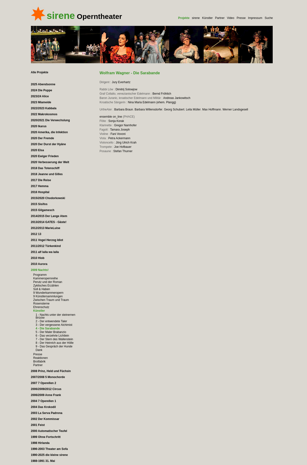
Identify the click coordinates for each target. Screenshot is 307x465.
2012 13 (36, 234)
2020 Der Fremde (42, 138)
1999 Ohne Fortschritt (46, 437)
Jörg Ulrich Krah (126, 142)
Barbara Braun (123, 109)
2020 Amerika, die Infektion (49, 132)
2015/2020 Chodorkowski (48, 198)
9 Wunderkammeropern (48, 292)
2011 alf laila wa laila (45, 252)
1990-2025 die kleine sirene (49, 455)
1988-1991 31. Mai (43, 461)
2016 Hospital (40, 192)
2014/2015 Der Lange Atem (49, 216)
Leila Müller (193, 109)
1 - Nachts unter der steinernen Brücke (55, 316)
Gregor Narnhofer (125, 125)
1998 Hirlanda (40, 443)
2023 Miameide (41, 102)
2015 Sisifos (39, 204)
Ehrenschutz (41, 307)
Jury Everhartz (121, 82)
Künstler (207, 18)
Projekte (183, 18)
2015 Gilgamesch (42, 210)
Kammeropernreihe (45, 278)
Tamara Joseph (120, 129)
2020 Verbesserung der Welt (50, 162)
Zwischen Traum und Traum (51, 300)
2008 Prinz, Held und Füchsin (51, 371)
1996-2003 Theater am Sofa (49, 449)
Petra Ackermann (119, 138)
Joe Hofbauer (122, 147)
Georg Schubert (174, 109)
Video (230, 18)
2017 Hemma (39, 186)
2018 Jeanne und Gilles (47, 174)
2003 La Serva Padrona (46, 413)
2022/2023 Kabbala (44, 108)
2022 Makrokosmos (44, 114)
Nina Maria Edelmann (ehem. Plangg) (152, 102)
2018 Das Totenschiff (45, 168)
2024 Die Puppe (41, 90)
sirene (196, 18)
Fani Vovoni (118, 134)
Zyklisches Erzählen (46, 285)
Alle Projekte (39, 72)
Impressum (255, 18)
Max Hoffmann (211, 109)
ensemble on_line (111, 116)
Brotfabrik (39, 361)
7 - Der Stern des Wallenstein (54, 339)
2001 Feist (38, 425)
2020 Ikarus (39, 126)
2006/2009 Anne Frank (46, 395)
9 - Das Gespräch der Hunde (54, 346)
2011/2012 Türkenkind (46, 246)
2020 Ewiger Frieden (45, 156)
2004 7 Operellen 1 (43, 401)
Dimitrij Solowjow (126, 89)
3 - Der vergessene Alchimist (54, 325)
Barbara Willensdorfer (148, 109)
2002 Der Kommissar (45, 419)
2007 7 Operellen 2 (43, 383)
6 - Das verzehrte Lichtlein (52, 335)
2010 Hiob (38, 258)
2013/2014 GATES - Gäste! (49, 222)
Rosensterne (41, 303)
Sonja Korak (116, 121)
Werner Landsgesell (235, 109)
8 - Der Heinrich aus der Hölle (55, 342)
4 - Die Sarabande (48, 328)
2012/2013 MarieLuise (45, 228)
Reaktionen (40, 358)
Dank (39, 350)
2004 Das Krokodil (43, 407)
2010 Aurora (39, 264)
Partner (219, 18)
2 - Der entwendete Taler (51, 321)
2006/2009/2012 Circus (46, 389)
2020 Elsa (37, 150)
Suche (269, 18)
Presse (241, 18)
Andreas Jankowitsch (176, 98)
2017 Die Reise (41, 180)
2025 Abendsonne (43, 84)
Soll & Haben (41, 289)
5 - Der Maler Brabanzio (51, 332)
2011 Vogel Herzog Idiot (47, 240)
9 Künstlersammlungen (48, 296)
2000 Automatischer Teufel (49, 431)
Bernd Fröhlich (162, 93)
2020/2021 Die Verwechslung (50, 120)
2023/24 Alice (40, 96)
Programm (40, 274)
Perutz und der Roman (47, 282)
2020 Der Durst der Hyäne (48, 144)
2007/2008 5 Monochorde (48, 377)
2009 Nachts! (40, 270)
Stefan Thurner (122, 151)
